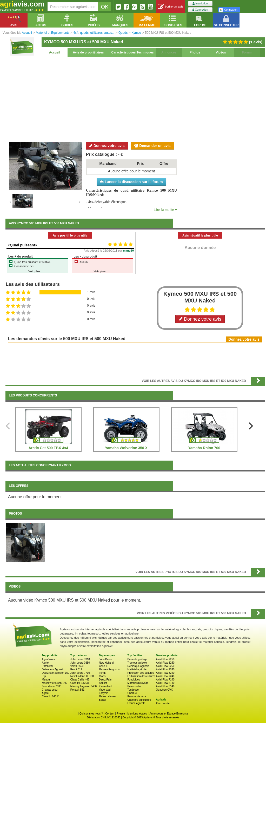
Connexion (200, 9)
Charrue (132, 693)
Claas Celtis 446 (79, 679)
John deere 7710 (80, 672)
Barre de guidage (137, 659)
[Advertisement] (135, 98)
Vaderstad (105, 689)
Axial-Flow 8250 (165, 662)
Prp (44, 676)
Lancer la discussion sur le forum (131, 182)
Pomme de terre (136, 696)
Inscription (200, 3)
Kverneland (105, 686)
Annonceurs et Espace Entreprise (168, 713)
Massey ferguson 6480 (83, 686)
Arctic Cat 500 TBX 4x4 (48, 448)
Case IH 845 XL (51, 696)
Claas (102, 676)
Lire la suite (165, 210)
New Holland (106, 662)
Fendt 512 (76, 669)
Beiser (102, 699)
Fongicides (133, 679)
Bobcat (103, 683)
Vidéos (221, 52)
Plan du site (162, 703)
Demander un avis (152, 146)
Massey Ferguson (109, 669)
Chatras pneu (49, 689)
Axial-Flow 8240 (165, 672)
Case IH (103, 666)
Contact (109, 713)
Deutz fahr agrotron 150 (55, 672)
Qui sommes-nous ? (91, 713)
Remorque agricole (138, 666)
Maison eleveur (108, 696)
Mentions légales (137, 713)
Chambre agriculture (139, 699)
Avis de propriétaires (88, 52)
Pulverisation (134, 686)
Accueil (54, 52)
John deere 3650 (80, 662)
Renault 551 (77, 689)
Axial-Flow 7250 (165, 659)
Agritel (45, 662)
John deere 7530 (51, 686)
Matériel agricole (136, 669)
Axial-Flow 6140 (165, 683)
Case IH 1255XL (79, 683)
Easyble (103, 693)
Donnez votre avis (107, 146)
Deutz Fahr (105, 679)
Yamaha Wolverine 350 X (126, 448)
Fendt (102, 672)
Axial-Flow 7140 (165, 679)
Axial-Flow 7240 (165, 676)
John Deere (105, 659)
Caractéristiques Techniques (132, 52)
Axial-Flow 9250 (165, 666)
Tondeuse (132, 689)
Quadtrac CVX (164, 689)
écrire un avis (170, 7)
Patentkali (47, 666)
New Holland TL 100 (82, 676)
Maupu (46, 679)
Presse (121, 713)
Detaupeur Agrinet (52, 669)
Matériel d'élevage (137, 683)
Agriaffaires (48, 659)
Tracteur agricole (137, 662)
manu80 (128, 250)
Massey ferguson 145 (54, 683)
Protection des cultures (140, 672)
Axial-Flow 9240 (165, 669)
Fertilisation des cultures (141, 676)
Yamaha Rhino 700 (204, 448)
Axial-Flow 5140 (165, 686)
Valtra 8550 (76, 666)
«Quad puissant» (22, 245)
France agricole (136, 703)
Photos (195, 52)
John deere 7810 (80, 659)
